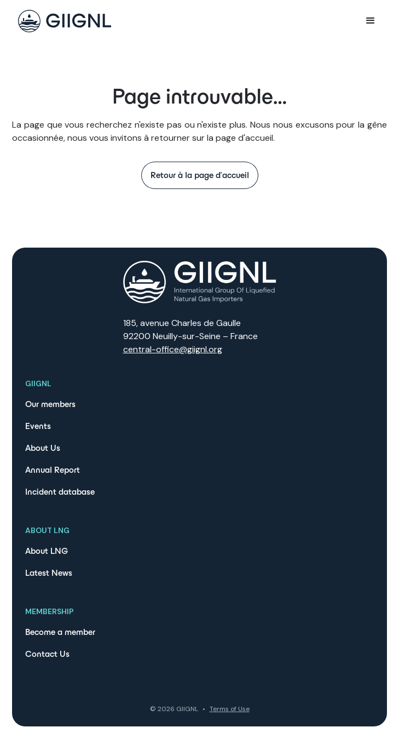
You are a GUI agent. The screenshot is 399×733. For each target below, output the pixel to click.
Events (38, 426)
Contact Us (47, 653)
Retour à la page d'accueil (200, 175)
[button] (370, 20)
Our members (50, 404)
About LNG (46, 551)
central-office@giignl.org (172, 349)
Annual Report (52, 469)
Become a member (60, 632)
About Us (42, 448)
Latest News (48, 572)
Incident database (60, 491)
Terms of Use (230, 709)
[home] (62, 21)
